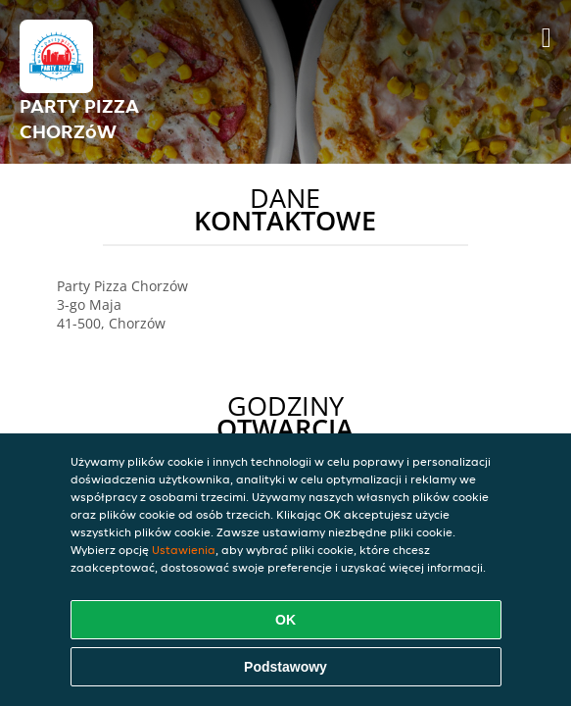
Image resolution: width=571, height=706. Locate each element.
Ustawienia (183, 549)
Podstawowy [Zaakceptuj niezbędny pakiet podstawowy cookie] (285, 667)
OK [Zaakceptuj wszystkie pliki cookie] (285, 620)
